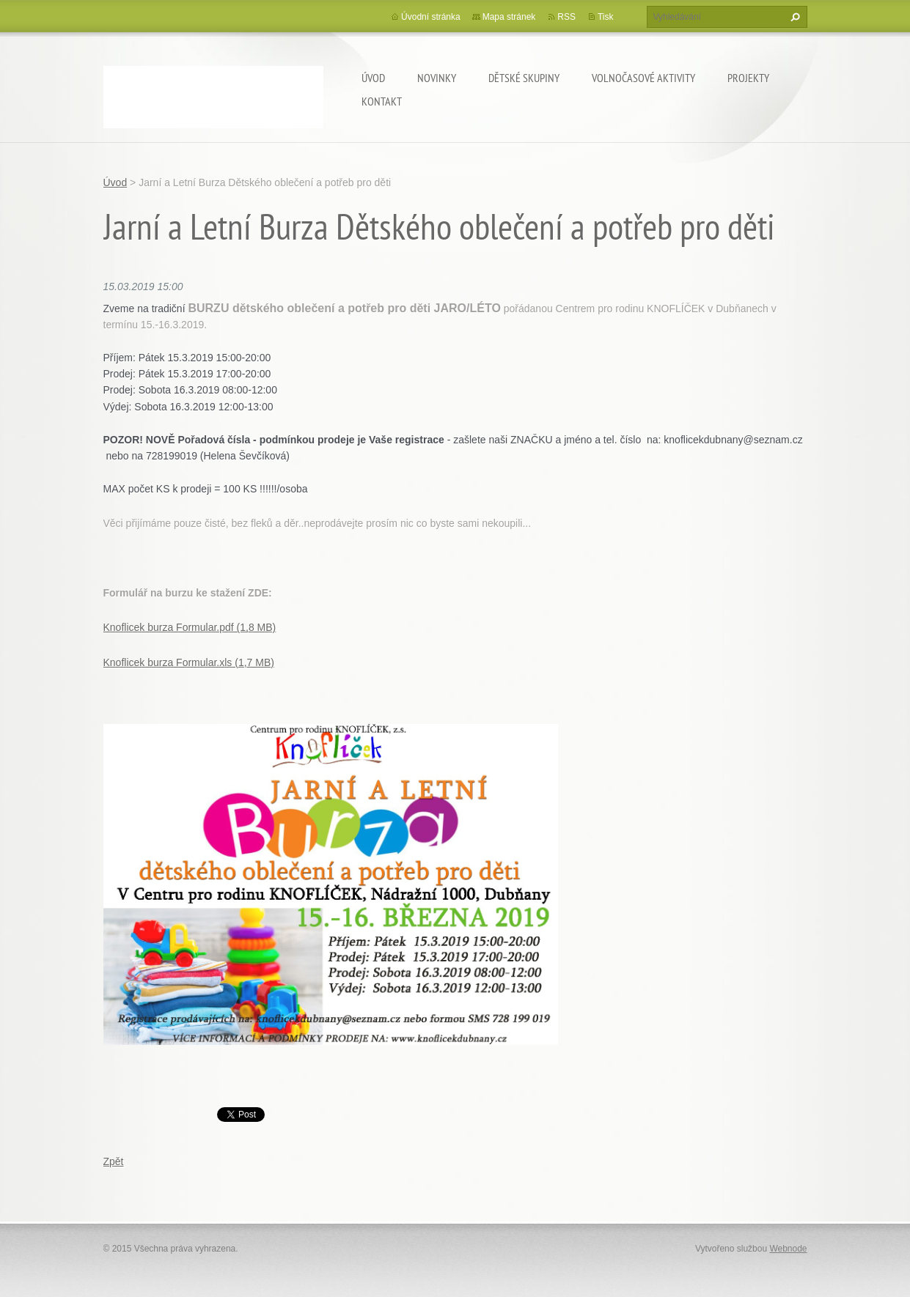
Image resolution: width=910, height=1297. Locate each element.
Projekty (748, 77)
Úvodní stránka (430, 17)
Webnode (788, 1249)
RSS (566, 17)
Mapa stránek (509, 17)
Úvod (373, 77)
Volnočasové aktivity (643, 77)
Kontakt (382, 101)
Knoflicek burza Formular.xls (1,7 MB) (188, 662)
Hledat (793, 17)
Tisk (606, 17)
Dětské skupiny (523, 77)
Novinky (436, 77)
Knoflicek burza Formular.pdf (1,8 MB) (189, 627)
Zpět (113, 1161)
